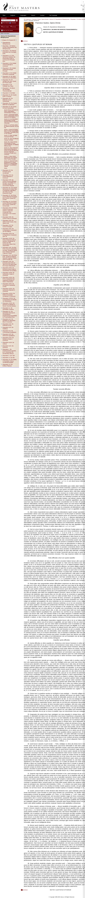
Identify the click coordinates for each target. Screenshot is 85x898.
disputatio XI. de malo (9, 93)
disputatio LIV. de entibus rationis (8, 365)
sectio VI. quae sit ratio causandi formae (10, 136)
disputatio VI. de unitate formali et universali (9, 73)
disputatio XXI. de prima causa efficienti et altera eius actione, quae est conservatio (9, 204)
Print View (13, 26)
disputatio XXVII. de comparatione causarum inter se (10, 235)
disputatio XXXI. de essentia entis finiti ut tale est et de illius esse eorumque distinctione (10, 263)
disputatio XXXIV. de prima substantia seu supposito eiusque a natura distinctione (9, 279)
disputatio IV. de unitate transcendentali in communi (9, 65)
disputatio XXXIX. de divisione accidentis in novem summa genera (9, 304)
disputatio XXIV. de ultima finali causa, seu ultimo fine (9, 222)
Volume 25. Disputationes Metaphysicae (59, 19)
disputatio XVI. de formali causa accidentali (8, 172)
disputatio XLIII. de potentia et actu (8, 324)
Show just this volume (7, 30)
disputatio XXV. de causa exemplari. (8, 226)
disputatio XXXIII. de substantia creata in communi (8, 274)
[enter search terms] (8, 20)
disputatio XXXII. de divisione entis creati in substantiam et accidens (9, 269)
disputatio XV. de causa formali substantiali (9, 107)
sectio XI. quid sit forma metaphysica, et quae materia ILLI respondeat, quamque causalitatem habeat (10, 163)
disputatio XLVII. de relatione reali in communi (8, 339)
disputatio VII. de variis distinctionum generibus (9, 77)
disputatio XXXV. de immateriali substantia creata (9, 285)
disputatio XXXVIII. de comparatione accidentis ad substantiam (9, 300)
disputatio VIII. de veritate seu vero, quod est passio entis (9, 81)
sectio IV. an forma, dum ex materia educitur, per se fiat (11, 126)
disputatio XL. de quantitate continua (8, 308)
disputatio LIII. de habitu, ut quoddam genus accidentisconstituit (10, 361)
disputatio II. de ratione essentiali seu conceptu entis (9, 52)
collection (13, 22)
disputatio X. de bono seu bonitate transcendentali (9, 89)
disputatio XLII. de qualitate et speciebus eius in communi (9, 320)
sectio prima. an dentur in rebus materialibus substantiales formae (11, 111)
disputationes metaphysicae (6, 43)
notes (5, 168)
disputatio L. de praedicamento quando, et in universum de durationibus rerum (9, 351)
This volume (5, 22)
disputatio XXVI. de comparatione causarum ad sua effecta (10, 230)
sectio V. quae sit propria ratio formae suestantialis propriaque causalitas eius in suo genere (11, 131)
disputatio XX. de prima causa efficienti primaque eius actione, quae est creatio (10, 197)
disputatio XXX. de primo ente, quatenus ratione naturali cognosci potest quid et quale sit (10, 257)
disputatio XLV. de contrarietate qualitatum (9, 331)
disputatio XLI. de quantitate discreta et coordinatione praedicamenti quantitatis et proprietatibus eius (10, 314)
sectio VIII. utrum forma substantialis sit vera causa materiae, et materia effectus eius (11, 144)
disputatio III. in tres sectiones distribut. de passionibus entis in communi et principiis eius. (9, 58)
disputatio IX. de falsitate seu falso (8, 85)
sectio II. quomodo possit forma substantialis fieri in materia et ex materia (11, 116)
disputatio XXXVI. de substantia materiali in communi (9, 290)
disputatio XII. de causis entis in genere (10, 95)
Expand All (12, 40)
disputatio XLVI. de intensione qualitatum (9, 334)
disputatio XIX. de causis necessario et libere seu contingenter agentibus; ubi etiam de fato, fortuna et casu (10, 190)
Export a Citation (5, 26)
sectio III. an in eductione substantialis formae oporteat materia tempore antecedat (11, 121)
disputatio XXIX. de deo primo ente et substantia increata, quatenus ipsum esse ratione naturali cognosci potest (10, 250)
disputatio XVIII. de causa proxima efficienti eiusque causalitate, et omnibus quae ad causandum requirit (9, 182)
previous (24, 41)
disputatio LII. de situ (9, 357)
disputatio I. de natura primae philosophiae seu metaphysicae (10, 47)
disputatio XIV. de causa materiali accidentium (10, 103)
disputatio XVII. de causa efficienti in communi (8, 176)
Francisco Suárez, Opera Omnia (40, 19)
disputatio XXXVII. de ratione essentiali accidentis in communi (9, 295)
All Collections (27, 19)
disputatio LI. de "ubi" (9, 355)
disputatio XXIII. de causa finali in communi (10, 217)
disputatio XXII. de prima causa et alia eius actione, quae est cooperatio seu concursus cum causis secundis (10, 211)
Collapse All (5, 40)
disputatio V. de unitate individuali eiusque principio (9, 69)
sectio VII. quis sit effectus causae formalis (11, 139)
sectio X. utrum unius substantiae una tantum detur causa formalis (10, 158)
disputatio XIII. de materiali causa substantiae (8, 100)
